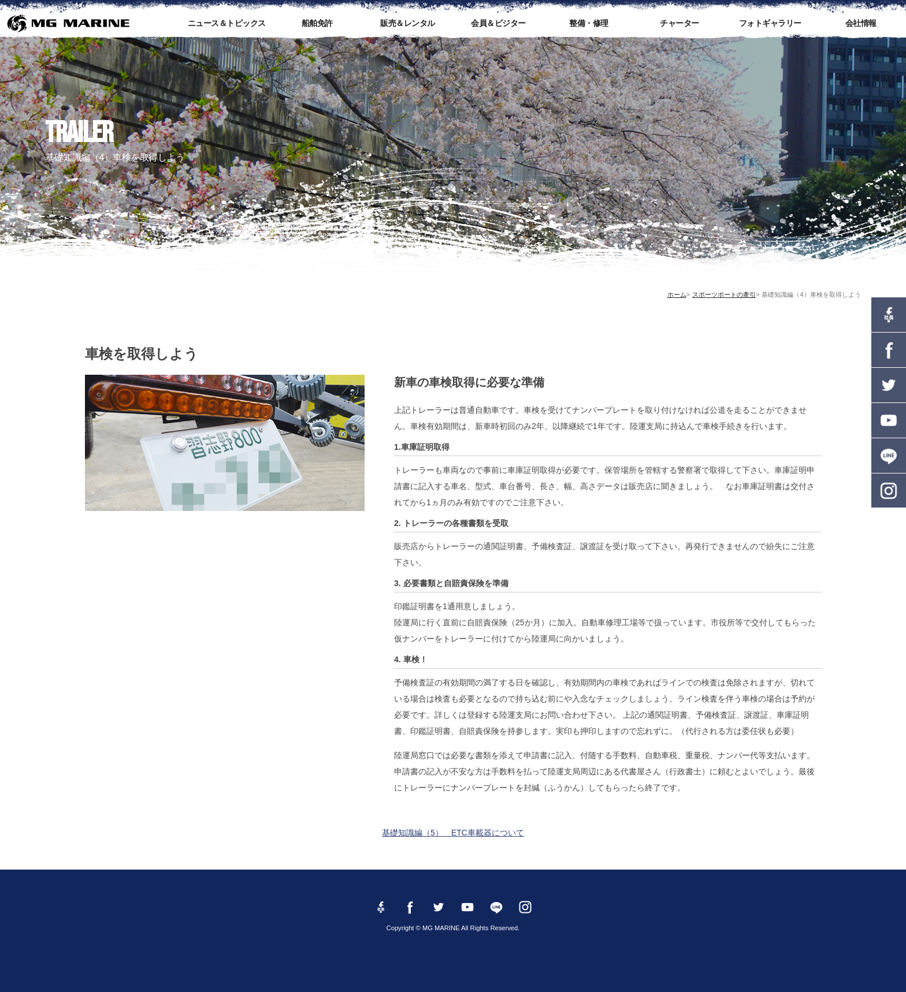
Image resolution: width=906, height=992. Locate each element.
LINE (888, 455)
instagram (888, 490)
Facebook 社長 (888, 314)
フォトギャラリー (770, 23)
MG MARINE (68, 23)
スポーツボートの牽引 (724, 294)
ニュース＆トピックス (227, 23)
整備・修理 (588, 23)
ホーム (676, 294)
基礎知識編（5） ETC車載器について (453, 832)
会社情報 (861, 23)
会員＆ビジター (498, 23)
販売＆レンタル (407, 23)
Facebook (888, 350)
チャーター (679, 23)
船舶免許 (317, 23)
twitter (888, 385)
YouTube (888, 420)
